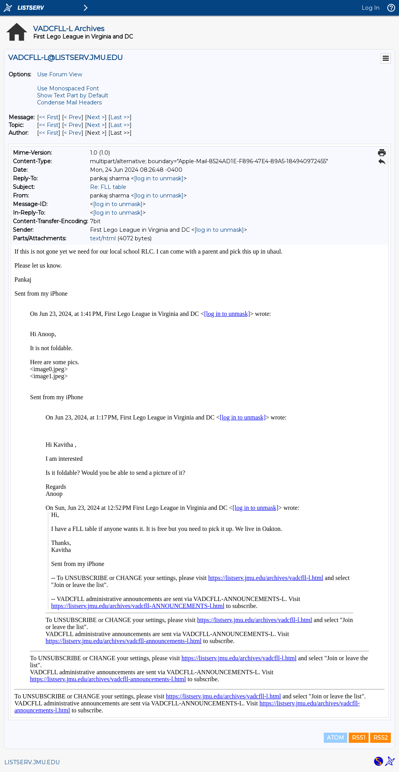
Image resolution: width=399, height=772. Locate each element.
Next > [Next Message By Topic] (96, 125)
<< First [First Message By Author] (48, 132)
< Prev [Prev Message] (72, 117)
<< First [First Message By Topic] (48, 125)
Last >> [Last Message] (120, 117)
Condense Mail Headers (69, 102)
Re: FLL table (108, 186)
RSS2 (380, 737)
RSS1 (358, 737)
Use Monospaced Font (68, 88)
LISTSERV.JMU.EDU (32, 762)
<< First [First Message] (48, 117)
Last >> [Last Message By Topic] (120, 125)
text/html (103, 238)
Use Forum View (59, 74)
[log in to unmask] (159, 178)
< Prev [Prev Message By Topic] (72, 125)
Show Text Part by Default (72, 95)
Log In (371, 7)
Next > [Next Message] (96, 117)
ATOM (335, 737)
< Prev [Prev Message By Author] (72, 132)
